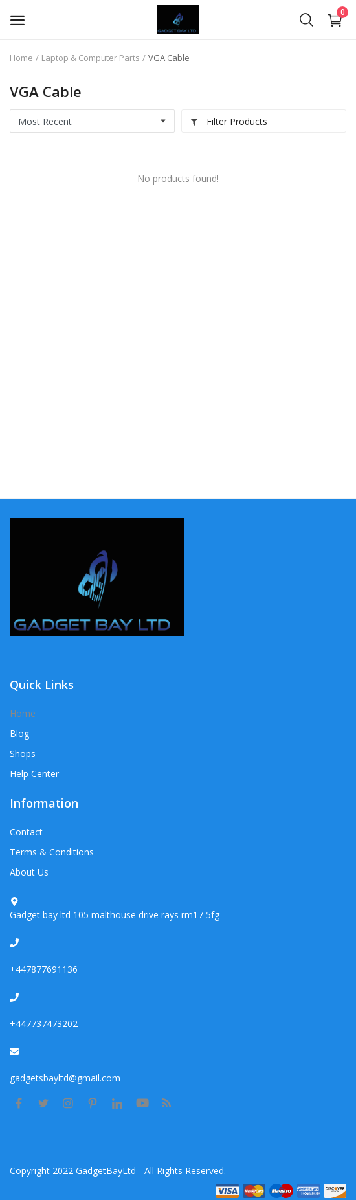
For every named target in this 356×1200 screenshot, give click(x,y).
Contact (26, 832)
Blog (19, 733)
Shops (23, 753)
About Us (29, 872)
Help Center (34, 773)
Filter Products (228, 121)
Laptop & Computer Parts (90, 57)
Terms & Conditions (52, 852)
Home (21, 57)
